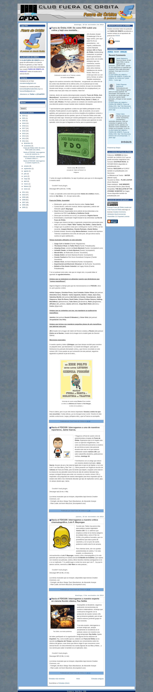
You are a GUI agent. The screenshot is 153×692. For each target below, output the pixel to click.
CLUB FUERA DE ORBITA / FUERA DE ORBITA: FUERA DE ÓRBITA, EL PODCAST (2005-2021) (120, 77)
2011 (24, 192)
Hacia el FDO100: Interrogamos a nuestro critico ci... (34, 157)
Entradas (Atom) (63, 683)
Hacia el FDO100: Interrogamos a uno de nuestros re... (34, 153)
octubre (26, 166)
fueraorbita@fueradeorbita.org (30, 89)
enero (26, 189)
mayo (26, 179)
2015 (24, 133)
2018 (24, 126)
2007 (24, 202)
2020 (24, 121)
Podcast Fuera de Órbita (115, 207)
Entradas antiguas (97, 679)
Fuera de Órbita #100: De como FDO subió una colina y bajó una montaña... (73, 29)
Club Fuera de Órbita (114, 210)
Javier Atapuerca (122, 58)
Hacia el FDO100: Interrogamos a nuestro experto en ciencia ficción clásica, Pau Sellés (75, 600)
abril (25, 181)
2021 (24, 118)
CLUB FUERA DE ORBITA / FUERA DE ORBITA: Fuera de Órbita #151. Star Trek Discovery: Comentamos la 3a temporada (120, 105)
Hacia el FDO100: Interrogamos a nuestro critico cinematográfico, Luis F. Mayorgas (74, 521)
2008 (24, 200)
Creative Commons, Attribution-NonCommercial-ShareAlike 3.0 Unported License (118, 214)
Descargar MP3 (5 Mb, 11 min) (59, 656)
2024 (24, 116)
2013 (24, 138)
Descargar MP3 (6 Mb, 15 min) (59, 573)
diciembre (27, 143)
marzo (26, 184)
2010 (24, 195)
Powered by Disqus (113, 148)
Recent (116, 52)
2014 (24, 136)
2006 (24, 205)
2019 (24, 123)
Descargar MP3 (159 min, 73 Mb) (60, 189)
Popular (123, 52)
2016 (24, 131)
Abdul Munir (78, 691)
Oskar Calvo (120, 114)
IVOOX (117, 36)
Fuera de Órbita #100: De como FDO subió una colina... (34, 149)
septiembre (28, 168)
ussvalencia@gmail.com (28, 83)
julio (25, 174)
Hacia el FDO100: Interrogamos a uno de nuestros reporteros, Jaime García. (75, 428)
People (110, 52)
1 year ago (117, 80)
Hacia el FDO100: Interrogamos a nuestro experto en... (34, 162)
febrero (26, 186)
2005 (24, 207)
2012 (24, 141)
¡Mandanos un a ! (32, 94)
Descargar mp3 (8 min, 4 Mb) (58, 491)
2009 (24, 197)
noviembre (27, 146)
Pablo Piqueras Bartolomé (121, 85)
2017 (24, 128)
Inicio (78, 679)
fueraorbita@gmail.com (27, 91)
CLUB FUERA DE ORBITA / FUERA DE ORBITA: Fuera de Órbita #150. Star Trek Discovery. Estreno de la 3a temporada (120, 133)
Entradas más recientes (57, 679)
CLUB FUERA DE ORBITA (31, 60)
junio (25, 176)
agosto (26, 171)
